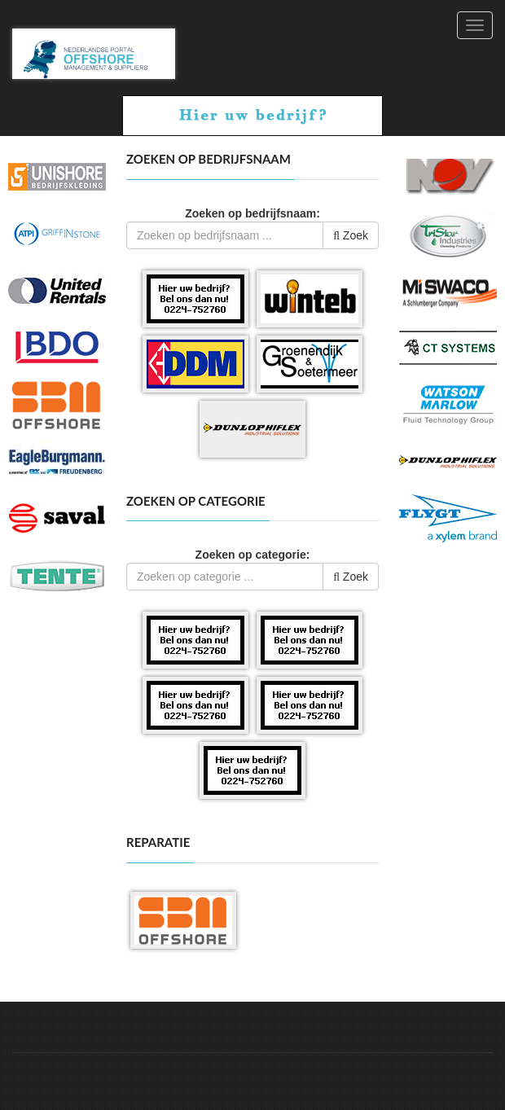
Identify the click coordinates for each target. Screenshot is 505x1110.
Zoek (350, 235)
